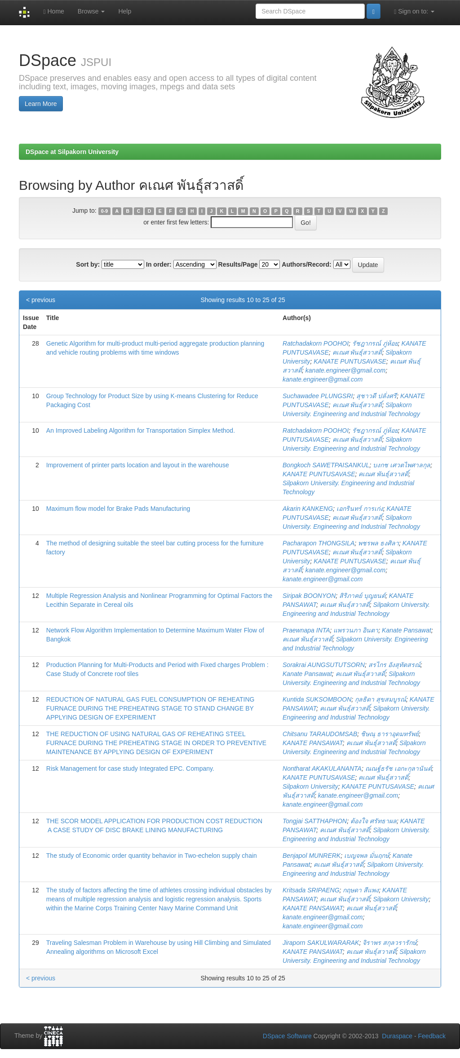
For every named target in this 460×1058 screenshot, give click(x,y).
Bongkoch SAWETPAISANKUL (326, 465)
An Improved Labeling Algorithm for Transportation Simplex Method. (140, 430)
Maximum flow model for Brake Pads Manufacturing (118, 508)
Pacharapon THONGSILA (318, 543)
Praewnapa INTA (306, 630)
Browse (91, 11)
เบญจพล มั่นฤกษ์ (366, 855)
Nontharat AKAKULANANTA (322, 768)
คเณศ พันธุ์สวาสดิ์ (357, 352)
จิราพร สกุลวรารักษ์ (389, 942)
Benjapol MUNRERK (312, 855)
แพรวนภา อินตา (355, 630)
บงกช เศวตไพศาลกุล (401, 465)
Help (124, 11)
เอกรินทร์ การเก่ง (359, 508)
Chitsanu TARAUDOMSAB (320, 734)
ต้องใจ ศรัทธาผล (373, 821)
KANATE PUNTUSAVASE (350, 361)
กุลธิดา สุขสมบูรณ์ (380, 699)
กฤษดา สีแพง (361, 890)
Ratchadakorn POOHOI (316, 343)
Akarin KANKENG (308, 508)
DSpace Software (287, 1036)
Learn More (41, 103)
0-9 (104, 211)
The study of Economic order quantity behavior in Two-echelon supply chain (151, 855)
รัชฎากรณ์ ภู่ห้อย (375, 343)
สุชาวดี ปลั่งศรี (376, 395)
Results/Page (238, 264)
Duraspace (397, 1036)
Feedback (432, 1036)
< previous (40, 299)
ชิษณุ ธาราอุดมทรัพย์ (390, 734)
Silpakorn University (310, 786)
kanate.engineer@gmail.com (345, 370)
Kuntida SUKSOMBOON (317, 699)
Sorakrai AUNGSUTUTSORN (324, 664)
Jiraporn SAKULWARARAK (321, 942)
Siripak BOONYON (309, 595)
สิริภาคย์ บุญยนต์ (362, 595)
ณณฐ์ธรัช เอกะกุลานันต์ (398, 768)
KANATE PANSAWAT (313, 742)
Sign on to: (414, 11)
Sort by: (88, 264)
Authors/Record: (306, 264)
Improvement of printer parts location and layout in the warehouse (137, 465)
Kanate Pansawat (406, 630)
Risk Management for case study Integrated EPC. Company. (130, 768)
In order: (159, 264)
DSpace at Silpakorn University (72, 151)
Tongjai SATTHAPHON (315, 821)
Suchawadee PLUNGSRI (318, 395)
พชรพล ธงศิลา (378, 543)
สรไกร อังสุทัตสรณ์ (394, 664)
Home (53, 11)
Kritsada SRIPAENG (311, 890)
